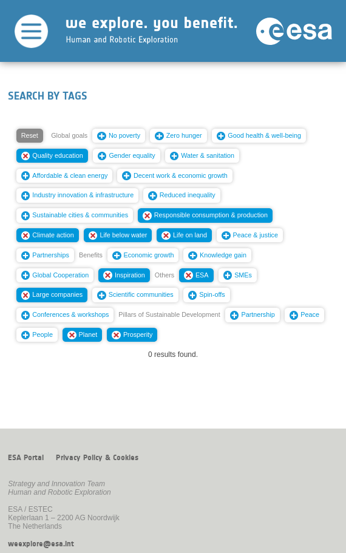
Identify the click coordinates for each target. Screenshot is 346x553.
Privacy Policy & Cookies (97, 458)
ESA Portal (26, 458)
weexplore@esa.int (41, 544)
